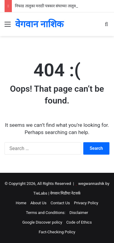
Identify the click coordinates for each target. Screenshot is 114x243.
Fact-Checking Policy (57, 232)
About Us (38, 203)
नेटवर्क (76, 193)
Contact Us (60, 203)
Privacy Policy (86, 203)
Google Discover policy (42, 222)
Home (21, 203)
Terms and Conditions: (45, 212)
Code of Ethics (79, 222)
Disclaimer (78, 212)
